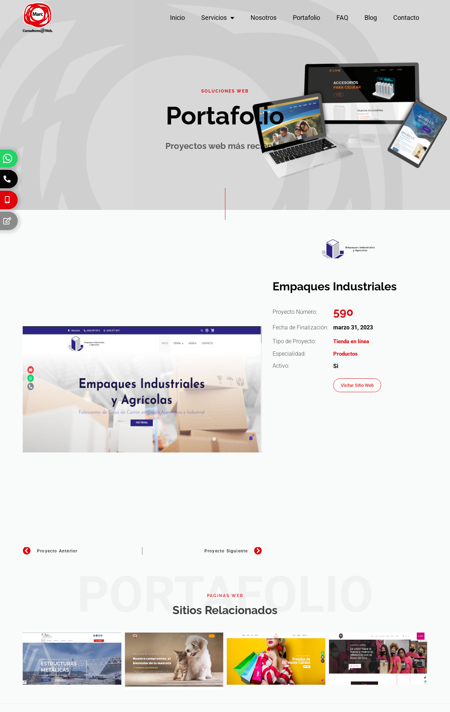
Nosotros (263, 17)
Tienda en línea (353, 341)
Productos (346, 353)
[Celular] (7, 200)
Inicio (177, 17)
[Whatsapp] (7, 158)
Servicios (217, 17)
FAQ (342, 17)
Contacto (406, 17)
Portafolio (306, 17)
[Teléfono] (7, 179)
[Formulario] (7, 221)
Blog (370, 17)
